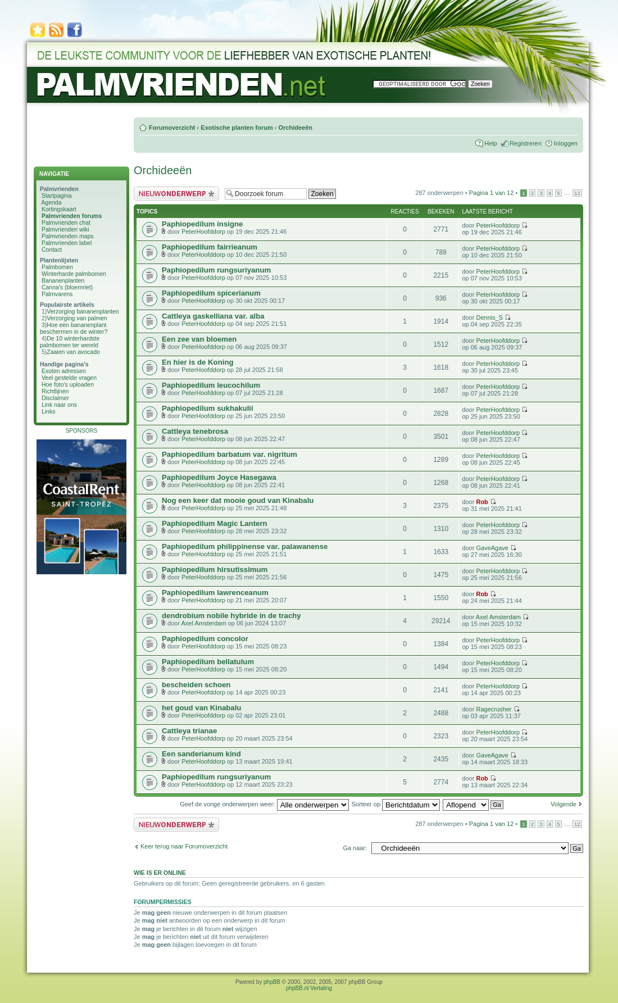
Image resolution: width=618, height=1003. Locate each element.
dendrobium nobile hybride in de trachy (231, 615)
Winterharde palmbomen (74, 273)
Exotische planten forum (236, 127)
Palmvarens (57, 294)
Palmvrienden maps (68, 236)
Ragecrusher (493, 709)
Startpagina (57, 195)
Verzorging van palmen (77, 318)
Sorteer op (396, 804)
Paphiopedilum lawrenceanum (215, 592)
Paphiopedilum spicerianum (211, 293)
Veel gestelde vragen (69, 377)
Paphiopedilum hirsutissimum (214, 569)
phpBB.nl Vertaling (309, 988)
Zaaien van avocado (73, 351)
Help (490, 143)
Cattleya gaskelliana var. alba (213, 316)
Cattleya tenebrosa (195, 431)
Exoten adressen (64, 370)
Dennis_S (489, 317)
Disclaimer (55, 397)
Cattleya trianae (189, 731)
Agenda (51, 202)
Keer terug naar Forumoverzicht (184, 846)
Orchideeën (295, 127)
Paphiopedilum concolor (205, 638)
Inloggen (566, 143)
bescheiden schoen (196, 684)
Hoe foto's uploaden (68, 384)
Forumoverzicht (172, 127)
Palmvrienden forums (72, 215)
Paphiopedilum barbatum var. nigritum (229, 454)
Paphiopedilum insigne (202, 224)
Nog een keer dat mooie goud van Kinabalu (237, 500)
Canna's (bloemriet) (67, 287)
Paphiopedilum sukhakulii (207, 408)
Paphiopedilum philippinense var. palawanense (245, 546)
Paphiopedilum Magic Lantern (214, 523)
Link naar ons (59, 404)
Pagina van (491, 192)
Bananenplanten (63, 280)
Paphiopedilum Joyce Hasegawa (219, 477)
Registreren (526, 143)
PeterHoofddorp (203, 231)
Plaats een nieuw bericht (176, 194)
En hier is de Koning (198, 362)
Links (49, 411)
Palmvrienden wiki (65, 229)
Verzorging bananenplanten (83, 311)
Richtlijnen (55, 391)
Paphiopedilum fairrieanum (209, 247)
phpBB (271, 982)
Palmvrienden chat (66, 222)
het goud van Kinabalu (201, 708)
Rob (482, 501)
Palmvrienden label (67, 242)
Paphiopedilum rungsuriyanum (216, 270)
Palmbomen (57, 267)
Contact (52, 249)
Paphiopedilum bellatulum (208, 661)
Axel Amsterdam (203, 623)
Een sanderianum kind (201, 754)
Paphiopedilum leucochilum (211, 385)
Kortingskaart (59, 209)
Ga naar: (355, 848)
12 (577, 193)
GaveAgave (492, 547)
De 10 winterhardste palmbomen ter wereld (69, 341)
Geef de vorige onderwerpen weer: (264, 804)
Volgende (563, 804)
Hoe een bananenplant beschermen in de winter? (73, 328)
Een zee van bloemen (199, 339)
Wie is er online (160, 872)
